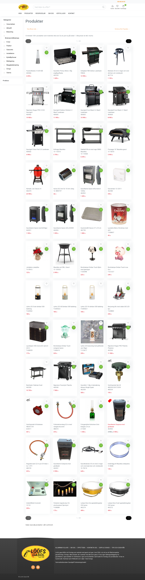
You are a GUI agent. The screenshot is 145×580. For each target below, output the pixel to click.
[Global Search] (103, 7)
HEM (20, 13)
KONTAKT (71, 13)
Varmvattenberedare (61, 562)
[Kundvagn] (123, 7)
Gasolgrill (71, 562)
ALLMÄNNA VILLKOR (61, 547)
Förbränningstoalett (80, 562)
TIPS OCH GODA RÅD (118, 547)
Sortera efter (122, 29)
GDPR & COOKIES (104, 547)
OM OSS (51, 13)
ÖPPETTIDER (81, 547)
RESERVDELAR (40, 13)
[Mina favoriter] (117, 7)
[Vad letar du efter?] (69, 7)
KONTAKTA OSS (92, 547)
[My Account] (112, 7)
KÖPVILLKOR (61, 13)
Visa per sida (32, 29)
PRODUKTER (28, 13)
